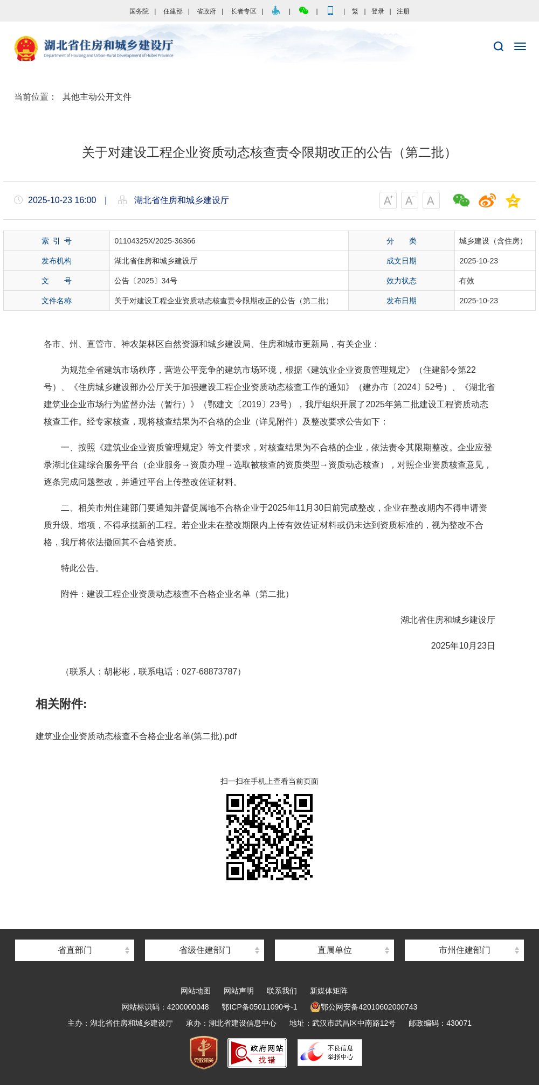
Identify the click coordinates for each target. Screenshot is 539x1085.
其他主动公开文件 (97, 96)
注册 (403, 11)
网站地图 (196, 990)
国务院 (139, 11)
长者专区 (244, 11)
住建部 (173, 11)
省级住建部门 (205, 950)
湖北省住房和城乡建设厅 (269, 49)
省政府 (206, 11)
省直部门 (75, 950)
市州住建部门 (464, 950)
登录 (377, 11)
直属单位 (334, 950)
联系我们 (282, 990)
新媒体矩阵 (329, 990)
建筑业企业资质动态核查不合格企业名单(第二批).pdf (136, 736)
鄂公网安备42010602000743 (363, 1007)
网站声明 (239, 990)
